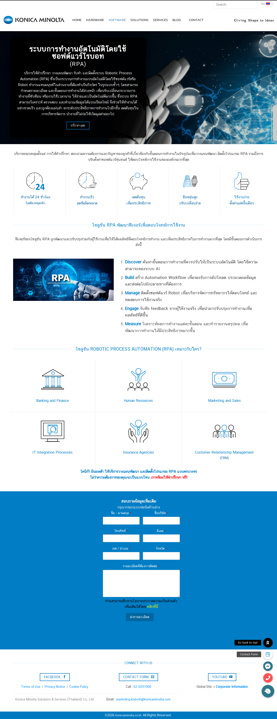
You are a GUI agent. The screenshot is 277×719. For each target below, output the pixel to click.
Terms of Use (30, 687)
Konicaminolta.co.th (128, 715)
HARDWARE (95, 20)
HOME (77, 20)
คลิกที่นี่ (152, 606)
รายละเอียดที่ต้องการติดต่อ (141, 566)
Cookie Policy (78, 687)
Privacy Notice (55, 687)
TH (267, 4)
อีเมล (161, 531)
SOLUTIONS (139, 20)
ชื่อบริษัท (161, 513)
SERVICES (160, 20)
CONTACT (196, 20)
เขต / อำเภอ (121, 548)
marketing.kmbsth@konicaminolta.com (143, 699)
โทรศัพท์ (121, 531)
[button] (268, 691)
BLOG (176, 20)
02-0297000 (142, 687)
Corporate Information (232, 687)
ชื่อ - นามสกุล (121, 513)
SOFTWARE (117, 20)
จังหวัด (161, 548)
